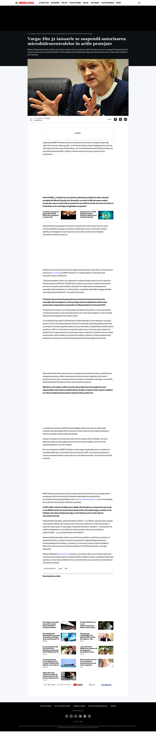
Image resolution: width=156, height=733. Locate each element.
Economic (55, 3)
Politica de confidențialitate (97, 706)
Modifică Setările (78, 710)
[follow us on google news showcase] (64, 685)
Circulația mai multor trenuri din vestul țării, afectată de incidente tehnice (51, 624)
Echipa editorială (45, 706)
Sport (118, 3)
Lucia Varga (56, 273)
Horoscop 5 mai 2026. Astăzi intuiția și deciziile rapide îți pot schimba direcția (88, 214)
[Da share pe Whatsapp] (125, 119)
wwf (66, 568)
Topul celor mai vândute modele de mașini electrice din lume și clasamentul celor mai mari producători (50, 675)
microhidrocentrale (49, 568)
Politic (64, 3)
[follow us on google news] (50, 685)
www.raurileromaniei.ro (87, 499)
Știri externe (75, 3)
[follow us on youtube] (78, 685)
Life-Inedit (95, 3)
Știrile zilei (44, 3)
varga (60, 568)
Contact (113, 706)
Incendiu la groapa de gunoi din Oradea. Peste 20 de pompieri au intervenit (51, 214)
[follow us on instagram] (92, 685)
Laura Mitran (38, 120)
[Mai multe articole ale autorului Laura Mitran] (31, 119)
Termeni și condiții (79, 706)
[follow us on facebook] (106, 685)
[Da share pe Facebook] (115, 119)
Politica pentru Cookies (62, 706)
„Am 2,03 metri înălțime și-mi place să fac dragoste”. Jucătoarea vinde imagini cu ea (88, 649)
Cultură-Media (107, 3)
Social (86, 3)
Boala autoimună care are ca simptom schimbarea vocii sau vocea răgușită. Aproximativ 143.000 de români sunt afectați (88, 662)
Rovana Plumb (64, 554)
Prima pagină (32, 33)
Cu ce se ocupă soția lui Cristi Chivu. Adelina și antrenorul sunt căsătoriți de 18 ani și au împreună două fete (51, 649)
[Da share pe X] (120, 119)
